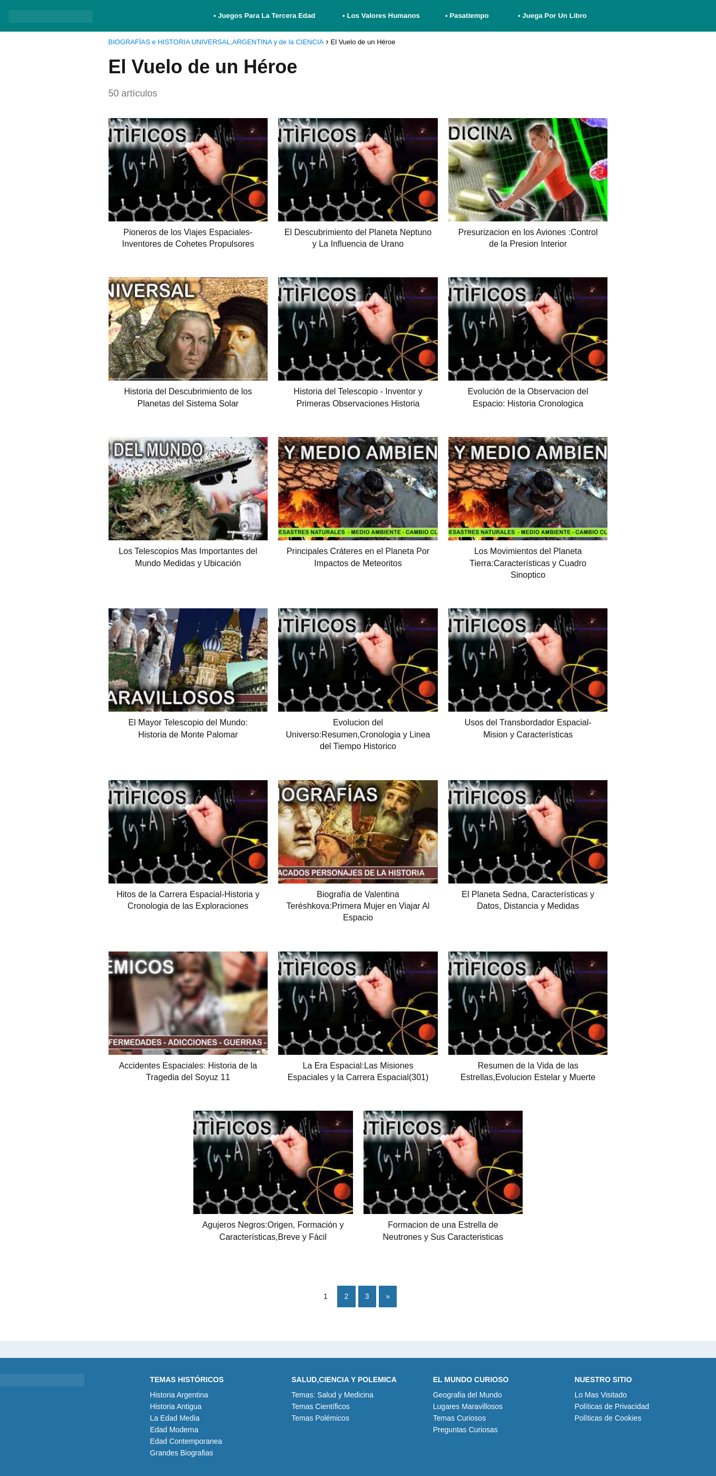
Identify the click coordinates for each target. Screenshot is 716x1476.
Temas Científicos (320, 1406)
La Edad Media (175, 1418)
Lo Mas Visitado (600, 1395)
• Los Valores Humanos (381, 16)
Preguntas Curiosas (465, 1429)
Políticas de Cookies (607, 1418)
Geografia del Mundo (467, 1395)
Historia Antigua (176, 1406)
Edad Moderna (174, 1429)
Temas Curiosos (459, 1418)
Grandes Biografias (181, 1453)
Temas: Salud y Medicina (332, 1395)
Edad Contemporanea (186, 1441)
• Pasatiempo (467, 16)
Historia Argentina (179, 1395)
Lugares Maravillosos (468, 1406)
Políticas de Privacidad (611, 1406)
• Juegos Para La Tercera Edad (265, 16)
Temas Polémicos (320, 1418)
